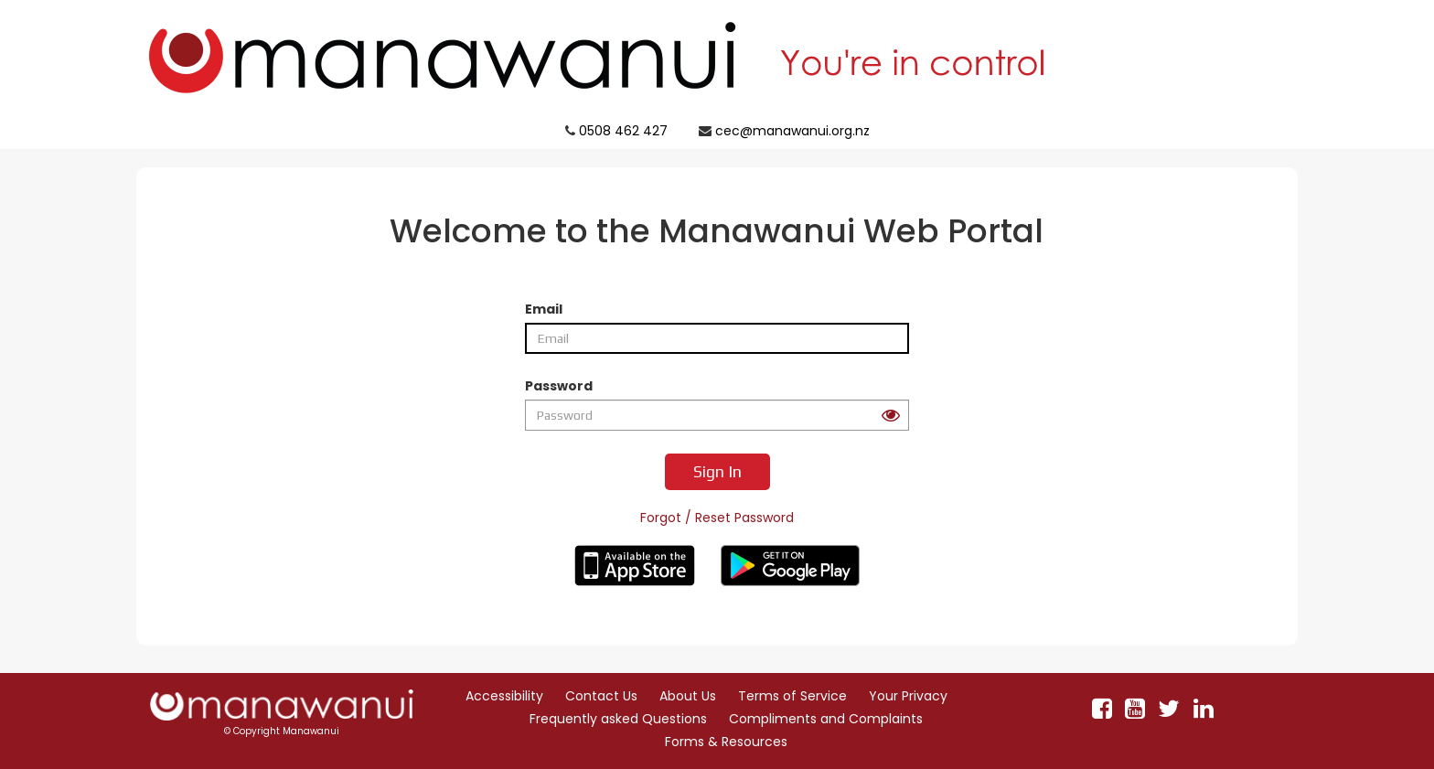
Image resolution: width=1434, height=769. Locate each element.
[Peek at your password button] (891, 415)
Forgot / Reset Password (717, 517)
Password (559, 386)
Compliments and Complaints (826, 719)
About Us (687, 696)
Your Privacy (908, 696)
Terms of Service (792, 696)
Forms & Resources (726, 741)
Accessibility (504, 696)
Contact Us (601, 696)
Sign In (717, 471)
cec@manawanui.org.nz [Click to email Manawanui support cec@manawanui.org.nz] (792, 131)
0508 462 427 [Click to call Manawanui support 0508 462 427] (623, 131)
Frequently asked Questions (618, 719)
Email (543, 309)
